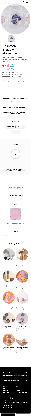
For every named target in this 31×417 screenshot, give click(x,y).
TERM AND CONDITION (21, 392)
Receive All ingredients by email (15, 195)
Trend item (16, 132)
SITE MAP (18, 390)
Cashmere (21, 126)
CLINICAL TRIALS (6, 392)
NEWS (3, 388)
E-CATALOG (25, 372)
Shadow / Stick (18, 74)
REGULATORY (5, 390)
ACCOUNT (18, 386)
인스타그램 (12, 398)
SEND (26, 380)
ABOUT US (4, 386)
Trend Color (11, 126)
